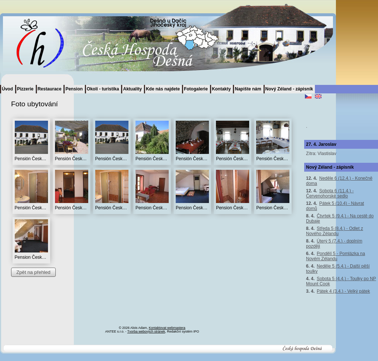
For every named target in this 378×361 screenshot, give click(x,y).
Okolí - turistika (103, 89)
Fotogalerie (196, 89)
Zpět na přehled (33, 272)
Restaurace (50, 89)
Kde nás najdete (163, 89)
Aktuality (132, 89)
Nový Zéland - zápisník (289, 89)
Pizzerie (25, 89)
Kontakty (221, 89)
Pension (74, 89)
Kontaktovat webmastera (167, 328)
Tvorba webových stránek (146, 331)
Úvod (7, 89)
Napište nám (248, 89)
